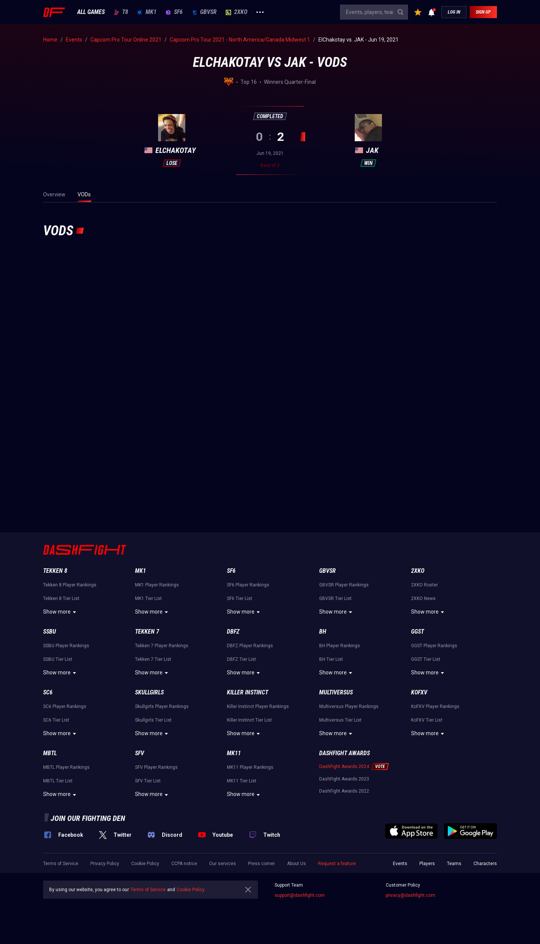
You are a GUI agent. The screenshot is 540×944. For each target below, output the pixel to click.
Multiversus (336, 692)
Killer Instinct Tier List (249, 720)
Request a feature (337, 863)
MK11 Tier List (241, 781)
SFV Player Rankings (156, 767)
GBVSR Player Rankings (344, 585)
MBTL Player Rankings (66, 767)
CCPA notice (184, 863)
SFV (139, 753)
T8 (121, 12)
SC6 (48, 692)
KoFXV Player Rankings (435, 706)
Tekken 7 (147, 631)
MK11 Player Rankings (250, 767)
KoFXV (419, 692)
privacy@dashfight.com (410, 895)
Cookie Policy (145, 863)
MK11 (234, 753)
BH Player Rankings (339, 645)
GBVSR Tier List (335, 598)
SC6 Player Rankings (64, 706)
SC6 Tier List (56, 720)
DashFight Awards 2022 (344, 791)
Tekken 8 (55, 570)
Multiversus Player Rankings (349, 706)
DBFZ (233, 631)
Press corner (261, 863)
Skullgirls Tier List (153, 720)
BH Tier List (331, 659)
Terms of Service (60, 863)
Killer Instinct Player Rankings (258, 706)
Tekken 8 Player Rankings (69, 585)
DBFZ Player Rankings (250, 645)
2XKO (236, 12)
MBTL (50, 753)
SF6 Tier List (239, 598)
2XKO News (423, 598)
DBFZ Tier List (241, 659)
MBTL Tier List (58, 781)
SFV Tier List (148, 781)
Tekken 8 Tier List (61, 598)
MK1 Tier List (148, 598)
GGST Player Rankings (434, 645)
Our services (222, 863)
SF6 (174, 12)
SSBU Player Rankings (66, 645)
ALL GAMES (91, 12)
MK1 (147, 12)
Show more (60, 612)
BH (322, 631)
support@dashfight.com (300, 895)
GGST (417, 631)
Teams (454, 863)
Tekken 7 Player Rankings (161, 645)
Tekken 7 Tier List (153, 659)
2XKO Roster (424, 585)
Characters (485, 863)
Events (400, 863)
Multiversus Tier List (340, 720)
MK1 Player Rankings (157, 585)
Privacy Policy (104, 863)
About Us (296, 863)
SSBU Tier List (57, 659)
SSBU (49, 631)
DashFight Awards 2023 (344, 779)
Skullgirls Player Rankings (162, 706)
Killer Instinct (247, 692)
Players (427, 863)
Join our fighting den (88, 818)
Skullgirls (149, 692)
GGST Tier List (425, 659)
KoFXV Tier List (426, 720)
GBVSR (204, 12)
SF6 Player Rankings (248, 585)
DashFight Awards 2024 (344, 766)
